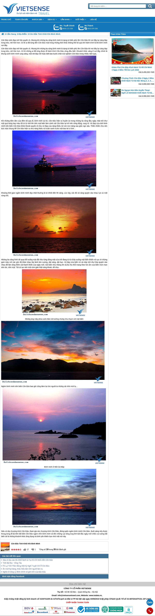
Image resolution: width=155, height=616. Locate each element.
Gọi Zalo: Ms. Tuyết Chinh (56, 27)
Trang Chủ (32, 8)
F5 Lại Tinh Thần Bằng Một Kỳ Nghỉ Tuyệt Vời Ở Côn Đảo (26, 566)
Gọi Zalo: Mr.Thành (81, 27)
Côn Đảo (4, 49)
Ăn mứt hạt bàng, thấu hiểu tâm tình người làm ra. (23, 569)
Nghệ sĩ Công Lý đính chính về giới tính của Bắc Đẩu (24, 572)
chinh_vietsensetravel (61, 28)
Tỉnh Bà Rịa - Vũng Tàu (12, 563)
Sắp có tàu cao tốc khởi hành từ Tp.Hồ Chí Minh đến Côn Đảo (28, 560)
